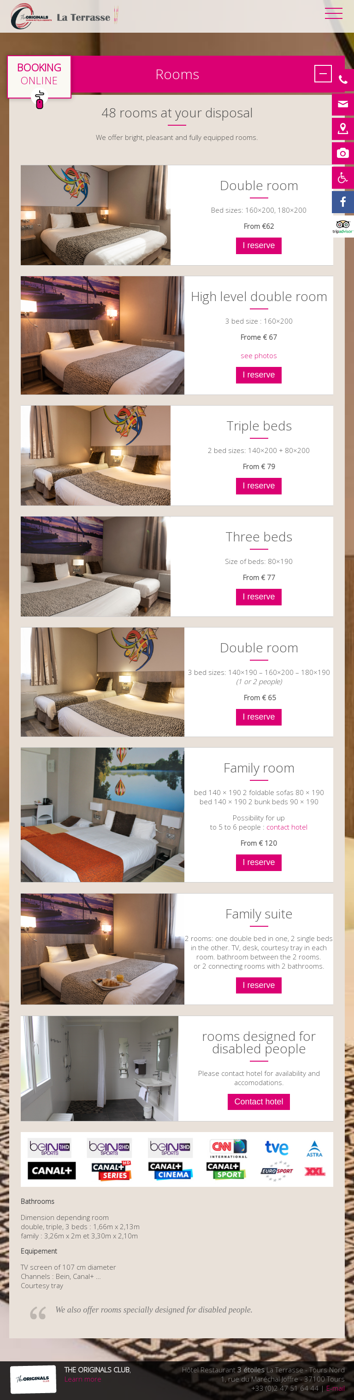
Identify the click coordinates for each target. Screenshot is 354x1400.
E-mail (335, 1388)
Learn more (83, 1378)
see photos (259, 355)
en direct (39, 77)
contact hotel (286, 826)
